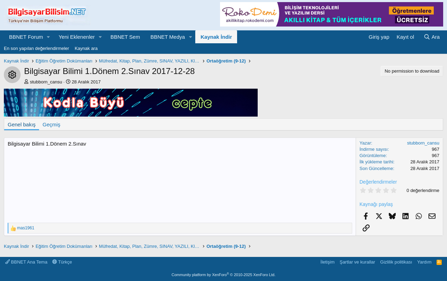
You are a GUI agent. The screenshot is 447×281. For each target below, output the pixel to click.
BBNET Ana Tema (26, 262)
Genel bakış (22, 124)
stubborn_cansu (46, 81)
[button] (48, 36)
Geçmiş (51, 124)
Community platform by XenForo (223, 275)
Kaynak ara (86, 48)
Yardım (424, 262)
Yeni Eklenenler (77, 37)
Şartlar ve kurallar (357, 262)
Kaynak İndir (216, 37)
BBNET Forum (26, 37)
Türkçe (62, 262)
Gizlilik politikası (396, 262)
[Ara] (431, 36)
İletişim (327, 262)
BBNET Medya (167, 37)
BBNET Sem (125, 37)
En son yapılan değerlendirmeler (36, 48)
